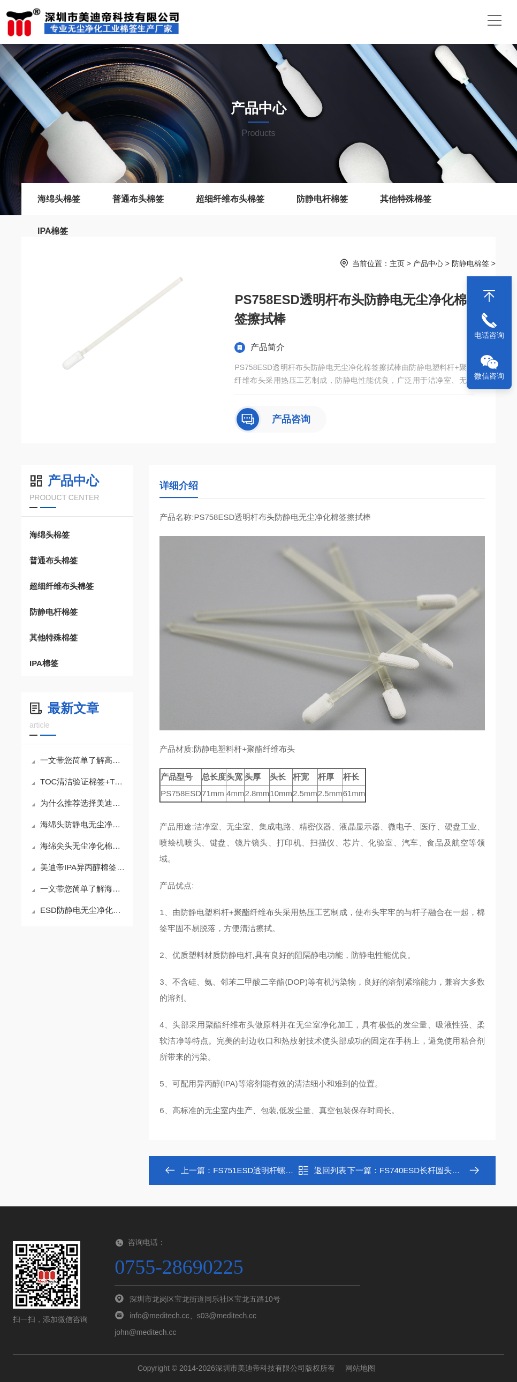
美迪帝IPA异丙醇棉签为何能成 (78, 867)
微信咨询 (489, 376)
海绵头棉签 (58, 198)
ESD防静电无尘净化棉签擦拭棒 (78, 910)
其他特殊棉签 (405, 198)
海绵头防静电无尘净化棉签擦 (78, 824)
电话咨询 (489, 335)
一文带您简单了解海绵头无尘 (78, 888)
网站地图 (360, 1368)
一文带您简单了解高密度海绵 (78, 760)
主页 (397, 263)
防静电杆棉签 (322, 198)
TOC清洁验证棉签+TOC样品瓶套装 (78, 781)
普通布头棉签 (138, 198)
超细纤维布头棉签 (230, 198)
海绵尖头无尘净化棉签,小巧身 (78, 845)
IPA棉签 (52, 231)
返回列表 (322, 1170)
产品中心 (428, 263)
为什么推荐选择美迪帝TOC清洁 (78, 802)
